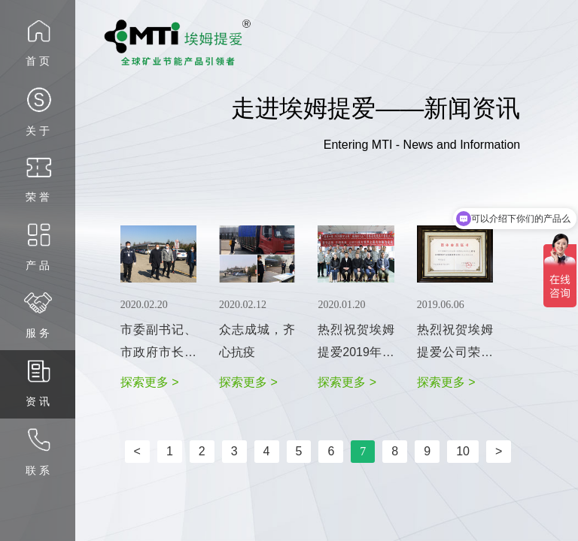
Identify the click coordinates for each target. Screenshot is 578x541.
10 (463, 451)
